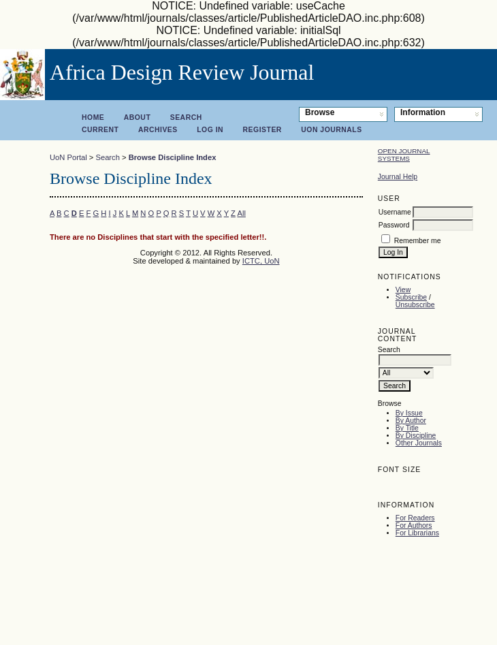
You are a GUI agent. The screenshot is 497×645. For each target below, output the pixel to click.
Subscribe (411, 297)
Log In (210, 129)
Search (186, 117)
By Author (411, 420)
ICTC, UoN (261, 261)
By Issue (409, 413)
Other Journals (419, 443)
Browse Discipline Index (173, 157)
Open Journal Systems (404, 154)
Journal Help (397, 176)
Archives (158, 129)
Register (262, 129)
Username (395, 212)
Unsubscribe (415, 305)
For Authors (414, 525)
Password (394, 225)
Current (100, 129)
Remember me (417, 241)
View (403, 290)
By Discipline (416, 435)
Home (93, 117)
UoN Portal (68, 157)
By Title (407, 428)
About (137, 117)
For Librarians (417, 533)
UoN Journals (331, 129)
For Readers (415, 518)
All (241, 213)
